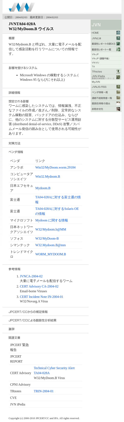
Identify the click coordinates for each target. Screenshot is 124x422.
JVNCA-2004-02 (31, 276)
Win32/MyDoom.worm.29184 (55, 167)
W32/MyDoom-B (47, 238)
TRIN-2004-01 (44, 391)
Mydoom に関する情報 (51, 220)
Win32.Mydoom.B (47, 176)
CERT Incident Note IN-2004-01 (41, 296)
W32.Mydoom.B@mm (50, 245)
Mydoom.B (42, 188)
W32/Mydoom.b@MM (50, 229)
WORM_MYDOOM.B (50, 254)
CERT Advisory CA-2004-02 (39, 286)
